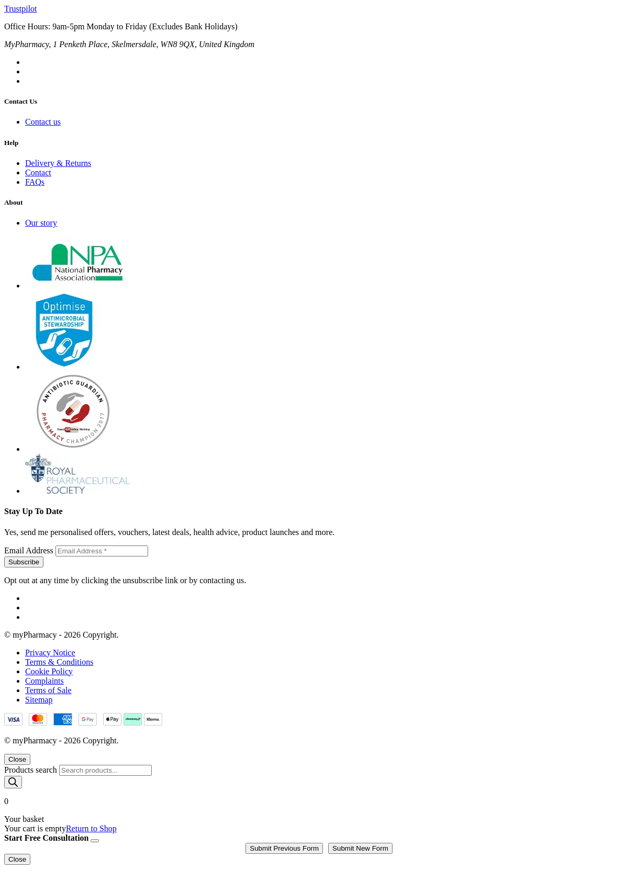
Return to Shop (91, 828)
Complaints (44, 680)
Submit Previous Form (284, 848)
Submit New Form (360, 848)
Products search (31, 769)
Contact (38, 172)
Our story (41, 222)
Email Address (29, 550)
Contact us (43, 121)
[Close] (95, 840)
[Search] (13, 782)
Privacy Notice (50, 652)
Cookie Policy (49, 671)
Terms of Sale (48, 690)
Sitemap (38, 699)
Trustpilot (20, 8)
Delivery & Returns (58, 163)
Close (17, 759)
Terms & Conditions (59, 662)
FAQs (34, 181)
